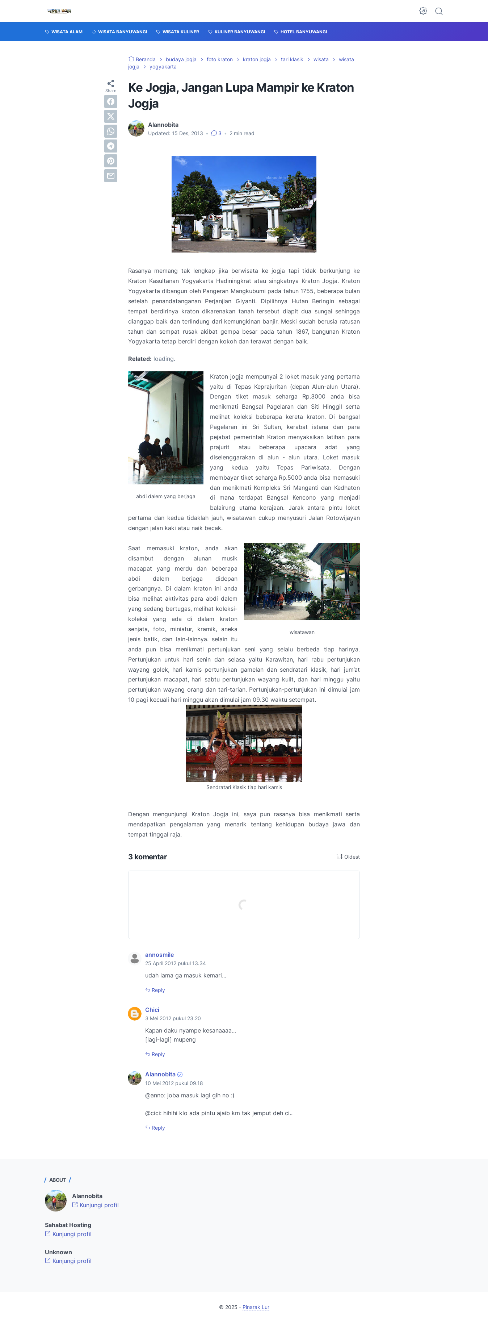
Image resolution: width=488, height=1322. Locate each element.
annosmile (159, 954)
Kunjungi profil (95, 1205)
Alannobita (160, 1074)
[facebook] (110, 101)
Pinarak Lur (256, 1307)
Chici (152, 1009)
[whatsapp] (110, 131)
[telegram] (110, 146)
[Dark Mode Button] (423, 11)
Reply (157, 990)
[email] (110, 175)
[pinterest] (110, 160)
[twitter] (110, 116)
